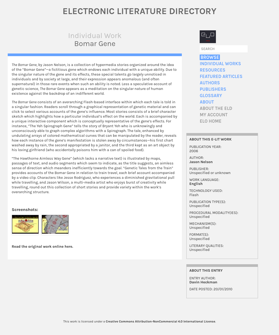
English (196, 183)
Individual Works (220, 63)
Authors (210, 82)
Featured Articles (221, 76)
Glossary (211, 95)
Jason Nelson (201, 162)
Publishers (213, 89)
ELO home (210, 121)
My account (214, 114)
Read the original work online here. (42, 246)
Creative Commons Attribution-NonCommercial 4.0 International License (160, 321)
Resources (212, 70)
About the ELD (216, 108)
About (207, 102)
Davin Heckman (203, 282)
